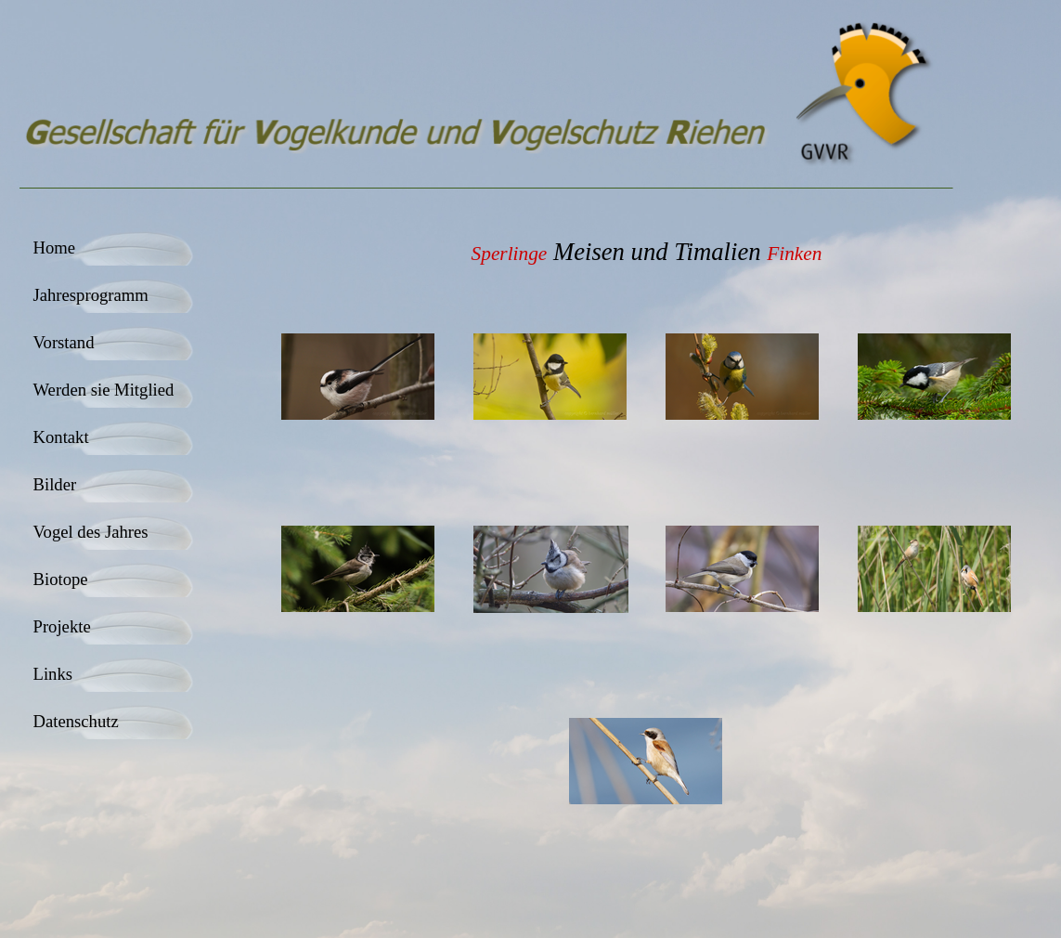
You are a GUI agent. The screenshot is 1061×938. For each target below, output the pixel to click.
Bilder (55, 484)
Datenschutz (76, 721)
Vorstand (64, 342)
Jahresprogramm (91, 295)
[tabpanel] (647, 251)
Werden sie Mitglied (104, 389)
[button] (359, 377)
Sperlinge (510, 253)
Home (54, 247)
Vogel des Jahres (91, 531)
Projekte (62, 626)
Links (53, 674)
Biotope (60, 579)
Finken (794, 253)
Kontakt (61, 437)
